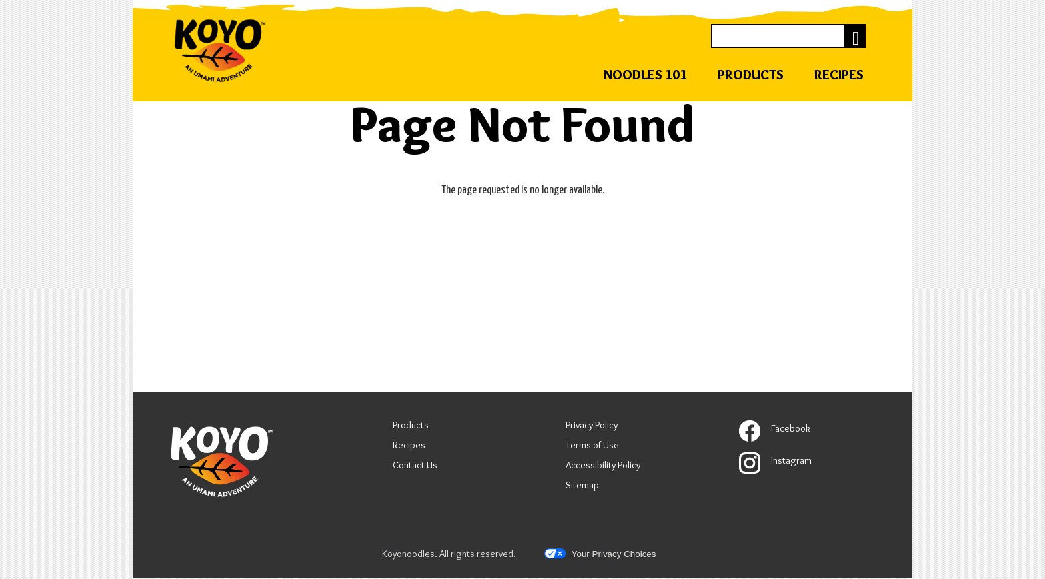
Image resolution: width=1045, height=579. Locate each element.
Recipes (839, 75)
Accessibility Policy (603, 466)
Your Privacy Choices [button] (600, 553)
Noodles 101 (645, 75)
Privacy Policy (592, 426)
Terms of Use (592, 446)
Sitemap (582, 485)
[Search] (777, 35)
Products (751, 75)
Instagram (775, 460)
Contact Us (415, 465)
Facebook (774, 428)
